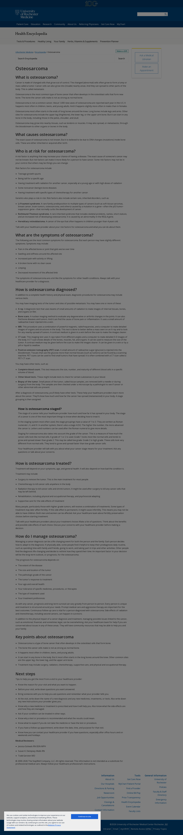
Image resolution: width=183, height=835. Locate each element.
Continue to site (84, 816)
